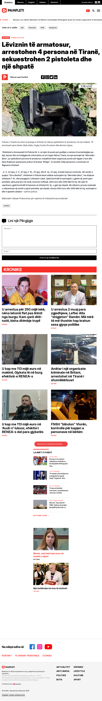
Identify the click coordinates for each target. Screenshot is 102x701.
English (31, 2)
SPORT (77, 679)
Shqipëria (8, 2)
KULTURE (78, 675)
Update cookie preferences (13, 695)
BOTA (59, 679)
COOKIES (47, 655)
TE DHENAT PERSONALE (27, 655)
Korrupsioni (53, 28)
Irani (22, 28)
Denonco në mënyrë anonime (51, 444)
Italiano (42, 2)
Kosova (20, 2)
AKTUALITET (63, 667)
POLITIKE (61, 675)
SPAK (42, 28)
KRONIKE (78, 667)
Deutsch (54, 2)
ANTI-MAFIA (62, 671)
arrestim (6, 206)
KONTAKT (7, 655)
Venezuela (32, 28)
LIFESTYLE (79, 671)
